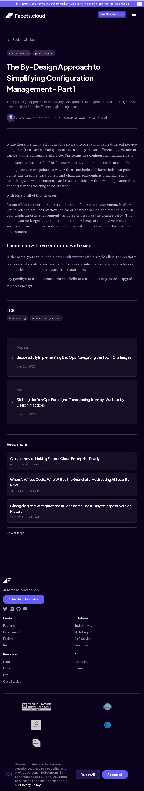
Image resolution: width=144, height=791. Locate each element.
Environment (83, 625)
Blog (6, 661)
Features (9, 625)
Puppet (61, 163)
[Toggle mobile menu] (134, 16)
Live (5, 675)
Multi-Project (83, 632)
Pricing (8, 645)
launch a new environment (62, 257)
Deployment (11, 632)
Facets (16, 286)
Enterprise (81, 645)
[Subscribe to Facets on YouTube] (25, 609)
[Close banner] (139, 4)
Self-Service (82, 638)
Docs (6, 668)
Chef (46, 163)
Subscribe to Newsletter (24, 599)
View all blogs (17, 533)
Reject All (88, 774)
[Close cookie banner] (135, 774)
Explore (8, 638)
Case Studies (12, 681)
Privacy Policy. (31, 785)
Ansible (35, 163)
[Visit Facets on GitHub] (18, 609)
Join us (78, 668)
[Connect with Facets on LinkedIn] (12, 609)
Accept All (115, 774)
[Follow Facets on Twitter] (5, 609)
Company (81, 661)
